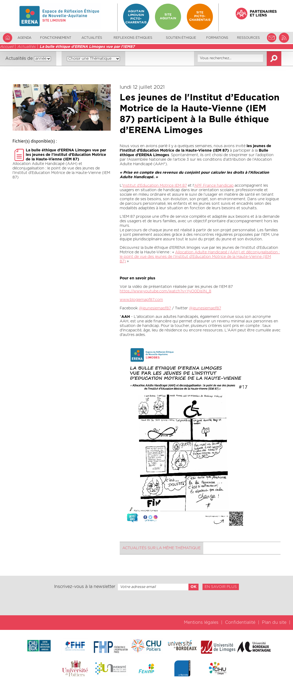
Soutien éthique (181, 37)
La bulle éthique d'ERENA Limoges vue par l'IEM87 (87, 47)
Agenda (24, 37)
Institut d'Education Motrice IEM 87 (155, 185)
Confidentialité (240, 622)
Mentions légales (201, 622)
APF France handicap (214, 185)
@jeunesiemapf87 (155, 308)
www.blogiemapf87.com (141, 300)
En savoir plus (221, 587)
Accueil (6, 47)
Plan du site (274, 622)
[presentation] (146, 603)
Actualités (91, 37)
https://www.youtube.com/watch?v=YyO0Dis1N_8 (165, 291)
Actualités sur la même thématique (161, 548)
